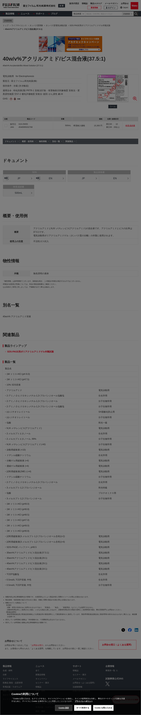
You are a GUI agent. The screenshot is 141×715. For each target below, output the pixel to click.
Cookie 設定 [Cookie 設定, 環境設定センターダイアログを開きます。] (64, 708)
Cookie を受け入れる (103, 708)
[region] (70, 702)
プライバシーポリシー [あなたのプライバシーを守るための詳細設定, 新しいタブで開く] (84, 701)
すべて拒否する (82, 708)
